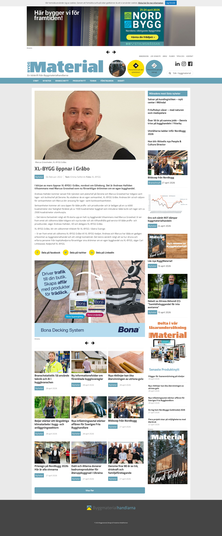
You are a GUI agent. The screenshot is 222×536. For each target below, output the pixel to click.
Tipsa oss (180, 56)
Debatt (121, 80)
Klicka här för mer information (150, 2)
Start (36, 80)
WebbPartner (124, 523)
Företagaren (107, 80)
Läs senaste (156, 56)
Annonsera (144, 56)
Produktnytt (79, 80)
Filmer (172, 56)
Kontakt (189, 56)
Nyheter (47, 80)
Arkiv (165, 56)
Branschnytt (62, 80)
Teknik (93, 80)
